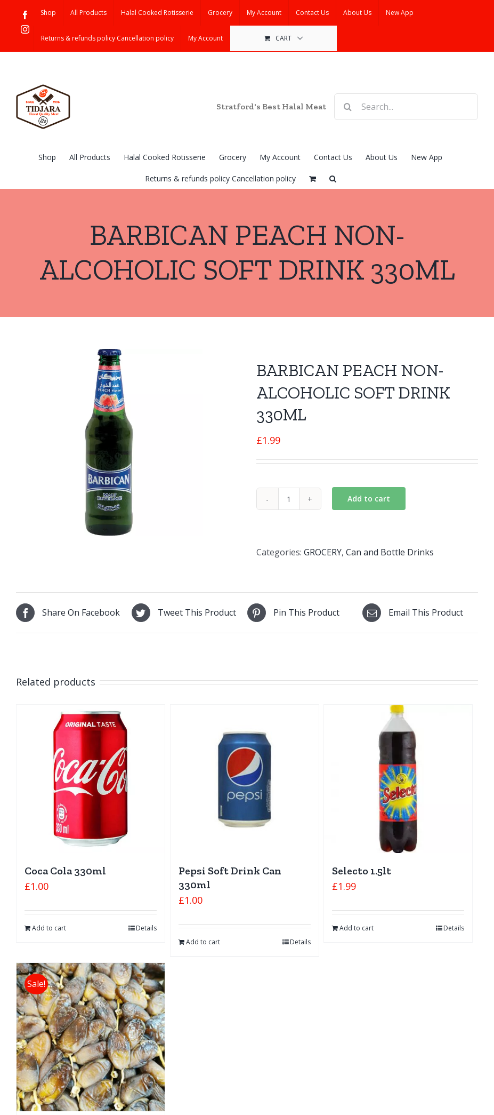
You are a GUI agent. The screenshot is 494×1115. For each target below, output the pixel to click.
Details (146, 928)
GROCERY (323, 552)
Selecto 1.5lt (361, 870)
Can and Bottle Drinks (390, 552)
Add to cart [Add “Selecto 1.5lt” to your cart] (356, 928)
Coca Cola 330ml (65, 870)
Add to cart (368, 498)
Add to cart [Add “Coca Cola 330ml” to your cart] (49, 928)
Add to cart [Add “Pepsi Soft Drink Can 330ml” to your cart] (203, 941)
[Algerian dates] (91, 1037)
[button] (332, 177)
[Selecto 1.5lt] (398, 779)
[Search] (347, 106)
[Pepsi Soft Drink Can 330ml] (245, 779)
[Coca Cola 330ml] (91, 779)
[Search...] (406, 106)
